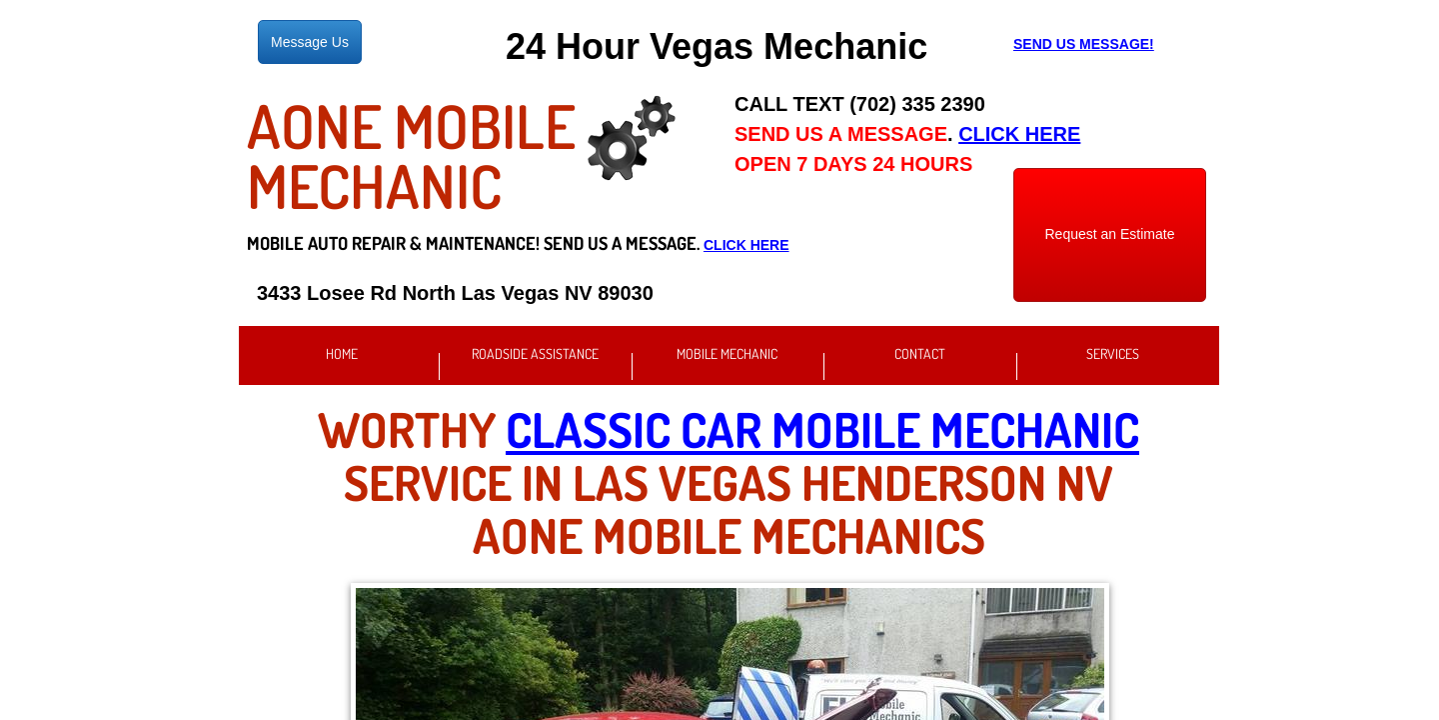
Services (1112, 353)
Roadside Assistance (535, 353)
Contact (919, 353)
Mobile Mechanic (727, 353)
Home (342, 353)
